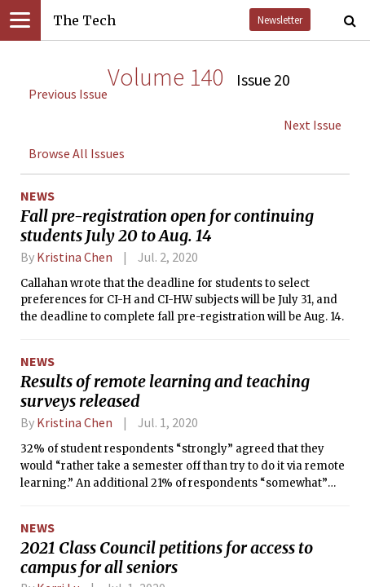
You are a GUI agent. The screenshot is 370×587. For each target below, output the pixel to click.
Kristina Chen (74, 257)
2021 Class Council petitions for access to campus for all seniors (166, 557)
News (37, 196)
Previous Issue (68, 94)
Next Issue (312, 125)
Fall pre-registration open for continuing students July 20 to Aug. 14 (167, 225)
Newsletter (280, 19)
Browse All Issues (77, 153)
